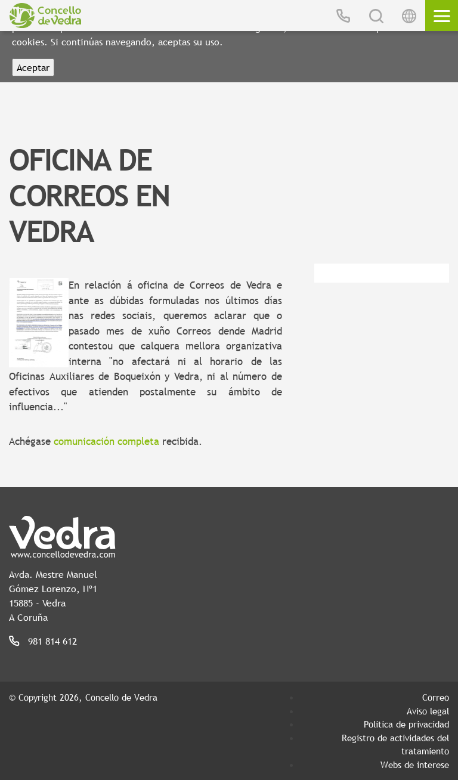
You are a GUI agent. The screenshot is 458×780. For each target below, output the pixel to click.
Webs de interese (414, 764)
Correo (435, 697)
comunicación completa (106, 441)
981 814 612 (52, 641)
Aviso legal (428, 711)
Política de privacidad (406, 724)
